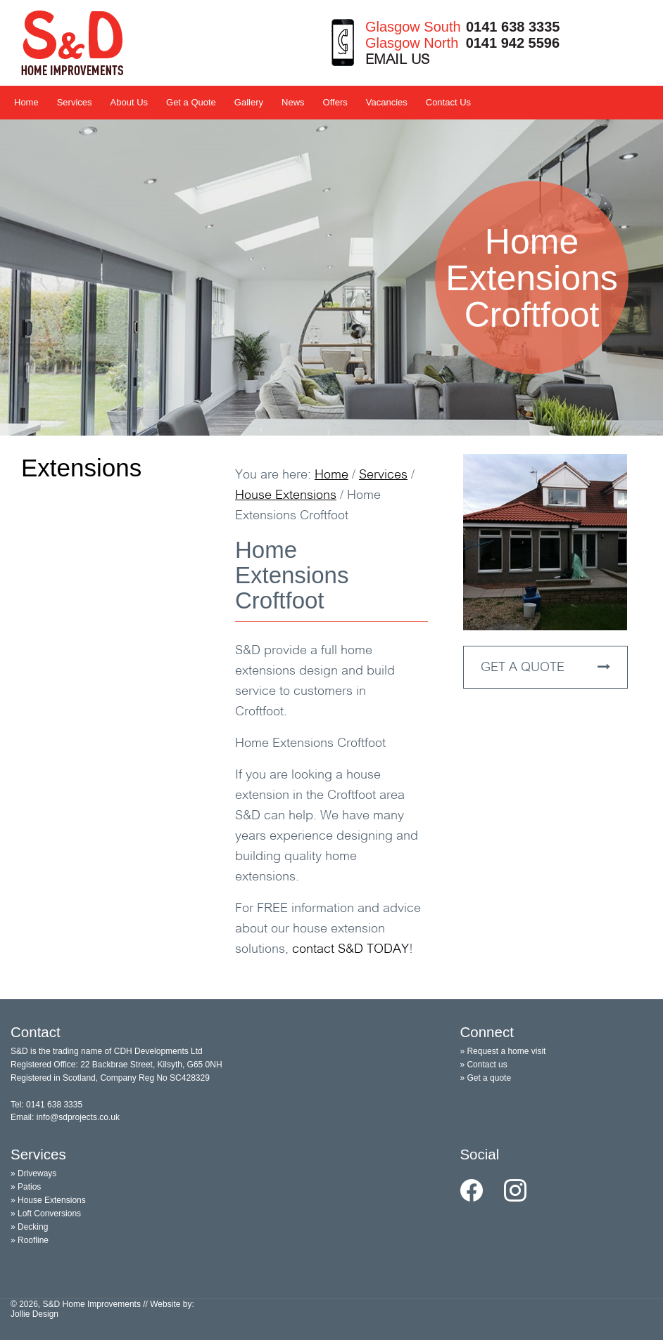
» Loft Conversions (46, 1213)
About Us (129, 102)
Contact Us (448, 102)
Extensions (81, 467)
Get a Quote (191, 102)
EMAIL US (397, 60)
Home (26, 102)
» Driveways (33, 1173)
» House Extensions (48, 1200)
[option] (331, 277)
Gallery (248, 102)
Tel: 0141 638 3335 (46, 1105)
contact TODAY (350, 949)
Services (74, 102)
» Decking (29, 1227)
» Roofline (30, 1240)
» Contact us (483, 1064)
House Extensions (285, 495)
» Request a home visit (502, 1051)
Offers (335, 102)
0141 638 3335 (513, 26)
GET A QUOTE (545, 668)
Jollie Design (34, 1314)
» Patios (26, 1187)
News (293, 102)
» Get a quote (485, 1078)
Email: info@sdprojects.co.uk (65, 1117)
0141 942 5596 (513, 43)
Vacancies (387, 102)
